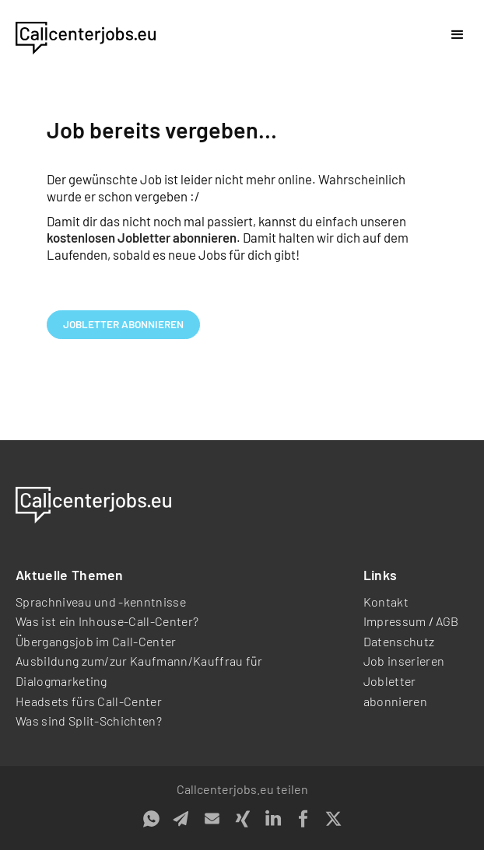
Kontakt (386, 601)
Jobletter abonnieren (123, 324)
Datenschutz (399, 641)
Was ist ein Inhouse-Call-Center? (107, 621)
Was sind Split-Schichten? (89, 720)
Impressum (394, 621)
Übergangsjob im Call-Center (96, 641)
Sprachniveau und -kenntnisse (101, 601)
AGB (447, 621)
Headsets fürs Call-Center (89, 701)
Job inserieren (403, 660)
